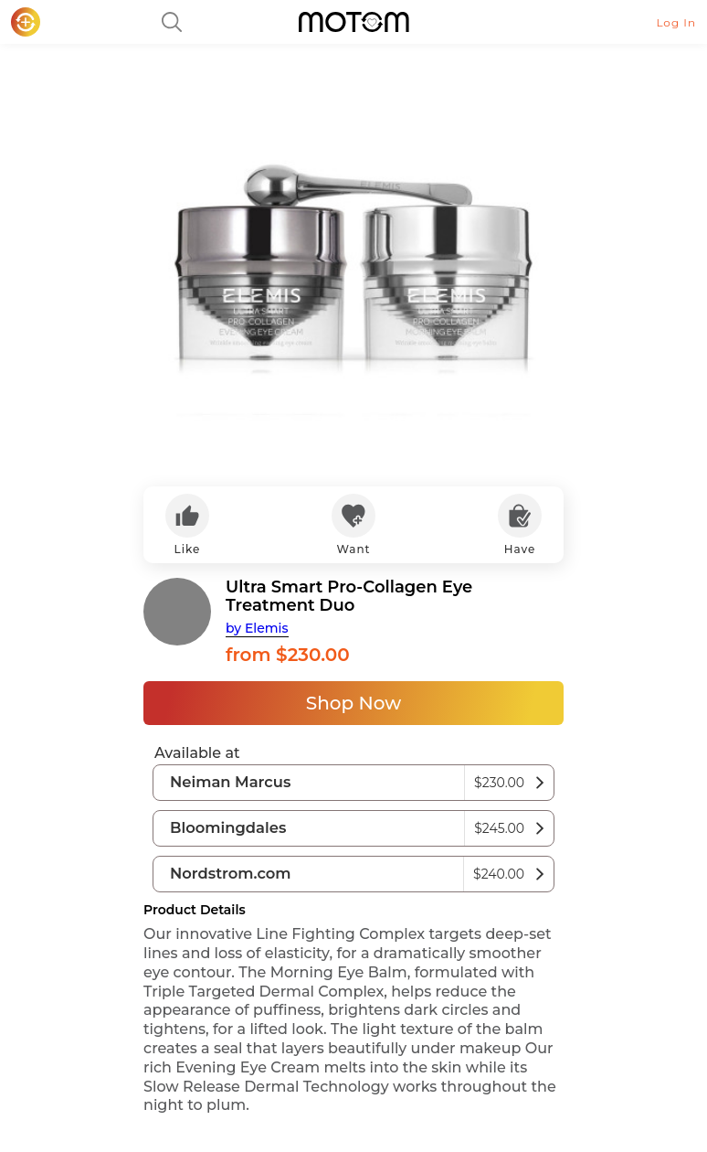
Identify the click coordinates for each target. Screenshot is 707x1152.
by (257, 628)
